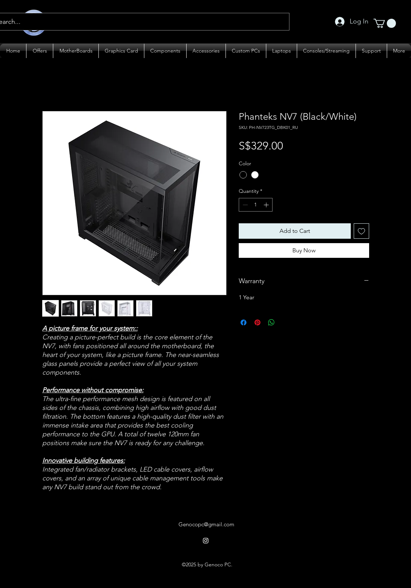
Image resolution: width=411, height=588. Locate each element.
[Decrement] (244, 204)
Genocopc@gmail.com (206, 524)
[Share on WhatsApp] (271, 322)
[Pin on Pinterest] (257, 322)
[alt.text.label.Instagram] (205, 540)
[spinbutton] (255, 204)
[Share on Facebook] (243, 322)
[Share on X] (285, 322)
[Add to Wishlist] (361, 231)
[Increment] (266, 204)
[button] (385, 23)
